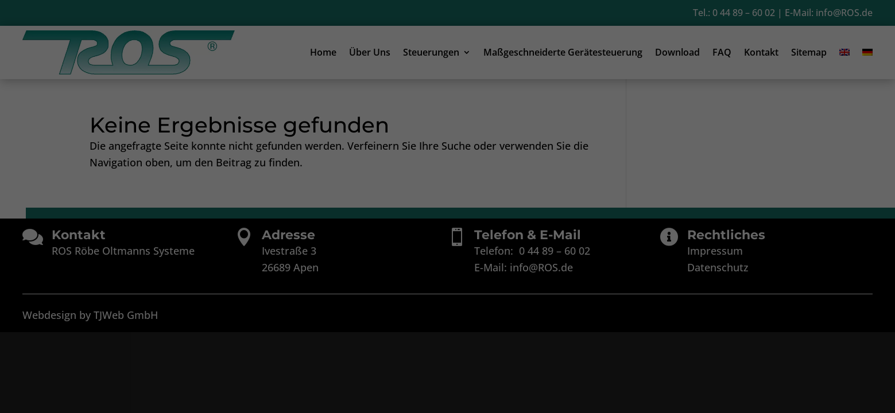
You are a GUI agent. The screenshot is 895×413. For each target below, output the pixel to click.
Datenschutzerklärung (419, 189)
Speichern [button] (447, 300)
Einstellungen (346, 200)
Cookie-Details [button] (392, 360)
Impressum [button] (507, 360)
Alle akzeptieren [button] (447, 267)
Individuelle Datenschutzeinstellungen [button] (448, 334)
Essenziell (325, 226)
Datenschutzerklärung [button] (453, 360)
